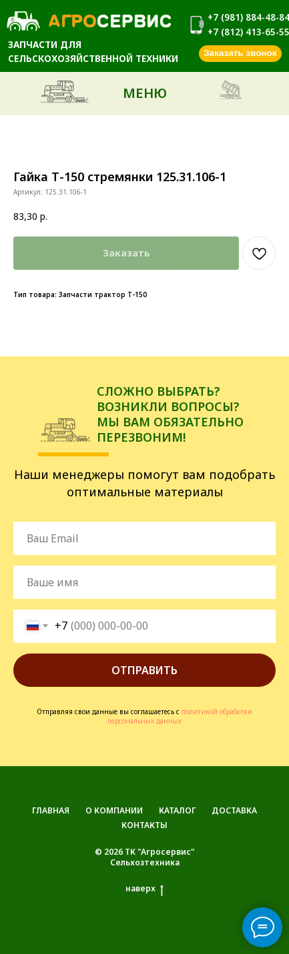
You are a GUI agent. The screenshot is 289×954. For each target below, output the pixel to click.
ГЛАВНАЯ (50, 810)
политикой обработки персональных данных (179, 716)
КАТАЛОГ (177, 810)
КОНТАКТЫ (144, 825)
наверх (144, 888)
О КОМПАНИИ (114, 810)
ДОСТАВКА (234, 810)
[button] (240, 54)
